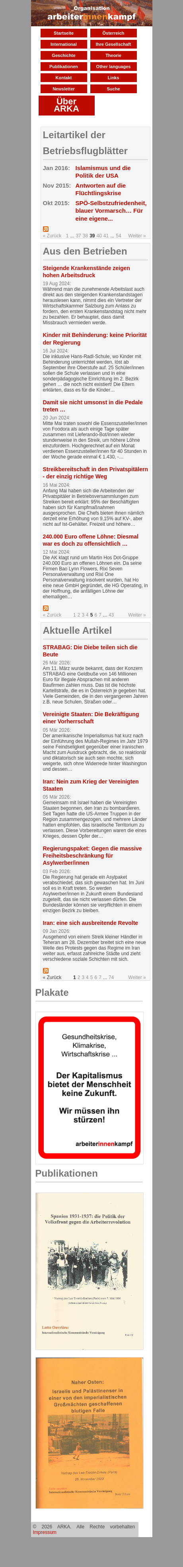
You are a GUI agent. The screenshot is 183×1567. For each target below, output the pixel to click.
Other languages (113, 66)
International (64, 44)
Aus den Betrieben (85, 251)
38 (85, 236)
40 (98, 236)
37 (78, 236)
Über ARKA (66, 105)
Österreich (113, 33)
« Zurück (52, 236)
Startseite (64, 33)
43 (111, 615)
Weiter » (137, 236)
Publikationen (63, 66)
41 (106, 236)
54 (118, 236)
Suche (113, 88)
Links (113, 77)
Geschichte (63, 55)
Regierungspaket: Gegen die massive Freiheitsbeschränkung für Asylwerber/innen (92, 855)
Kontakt (64, 77)
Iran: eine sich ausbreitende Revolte (90, 923)
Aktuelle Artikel (77, 630)
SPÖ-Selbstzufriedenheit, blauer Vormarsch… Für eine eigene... (111, 211)
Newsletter (64, 88)
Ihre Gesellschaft (113, 44)
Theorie (113, 55)
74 (111, 977)
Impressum (44, 1532)
